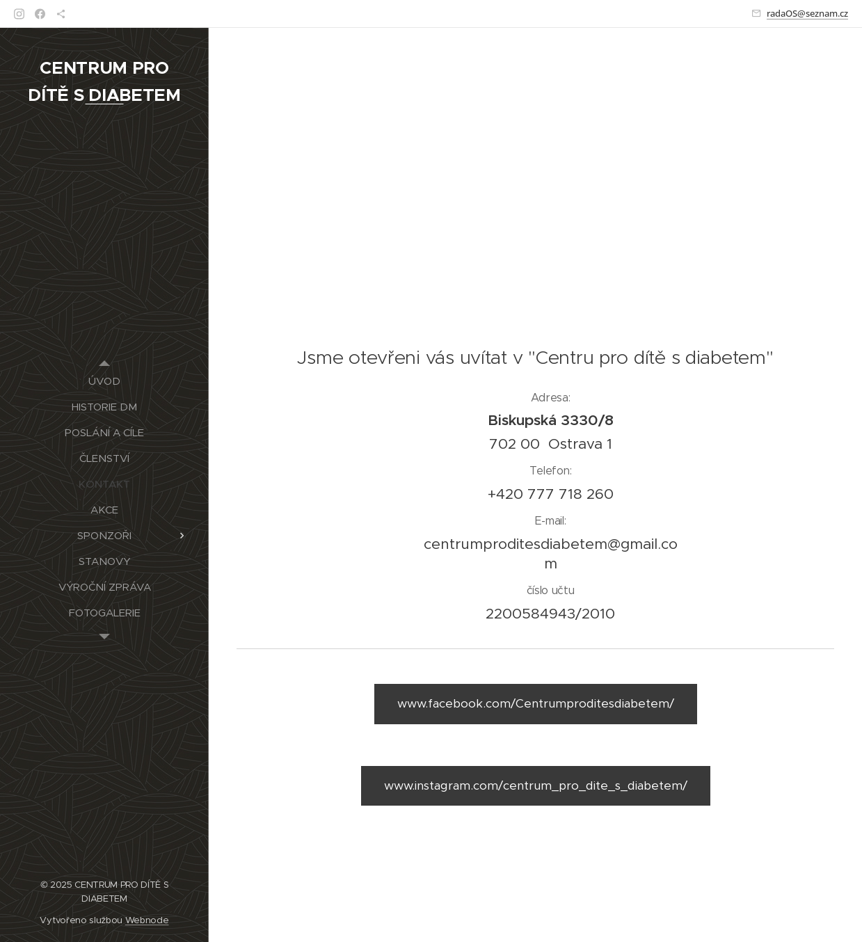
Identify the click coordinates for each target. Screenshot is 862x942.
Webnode (147, 920)
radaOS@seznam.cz (807, 13)
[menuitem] (104, 381)
